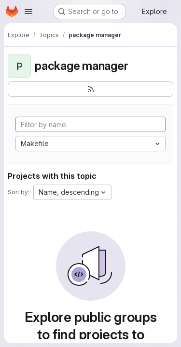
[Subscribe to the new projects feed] (90, 89)
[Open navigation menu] (28, 11)
